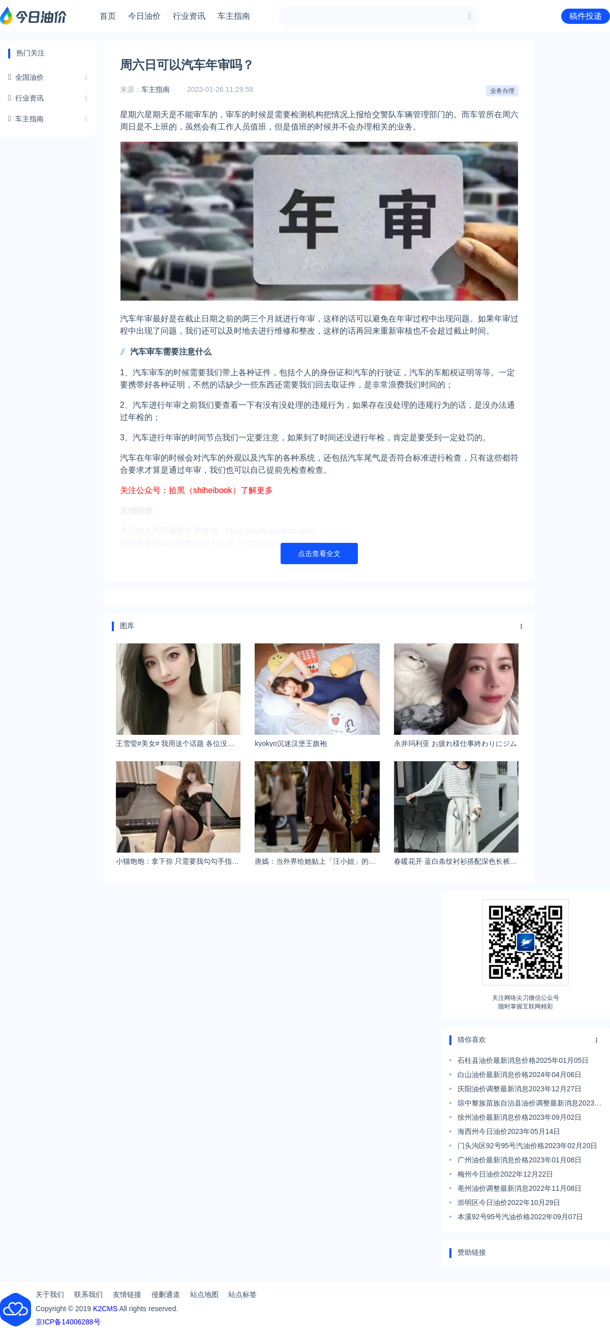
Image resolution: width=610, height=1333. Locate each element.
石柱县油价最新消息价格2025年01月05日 (523, 1060)
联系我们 (88, 1294)
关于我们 (50, 1294)
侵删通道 (165, 1294)
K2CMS (105, 1309)
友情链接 (127, 1294)
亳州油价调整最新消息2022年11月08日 (520, 1188)
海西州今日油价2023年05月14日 (509, 1131)
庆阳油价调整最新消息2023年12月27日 (520, 1089)
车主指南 (234, 16)
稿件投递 (585, 16)
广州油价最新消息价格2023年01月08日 (520, 1160)
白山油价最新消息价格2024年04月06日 (520, 1074)
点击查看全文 (319, 553)
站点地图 (204, 1294)
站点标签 (242, 1294)
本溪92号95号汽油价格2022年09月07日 (520, 1217)
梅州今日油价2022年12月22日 (505, 1174)
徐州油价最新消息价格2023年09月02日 (520, 1117)
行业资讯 (189, 16)
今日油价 (144, 16)
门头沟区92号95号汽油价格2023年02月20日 (527, 1146)
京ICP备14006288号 (68, 1322)
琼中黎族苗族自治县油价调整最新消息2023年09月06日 (529, 1104)
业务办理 (502, 90)
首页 (108, 16)
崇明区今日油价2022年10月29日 (509, 1202)
